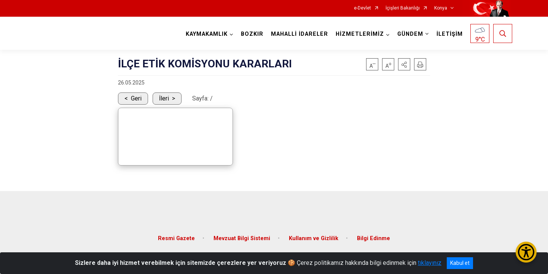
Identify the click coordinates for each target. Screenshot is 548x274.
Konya (440, 8)
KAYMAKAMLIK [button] (205, 34)
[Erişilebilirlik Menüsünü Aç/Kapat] (526, 252)
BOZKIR (251, 34)
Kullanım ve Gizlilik (313, 234)
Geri (136, 98)
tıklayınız (429, 262)
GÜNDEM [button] (409, 34)
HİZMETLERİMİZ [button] (359, 34)
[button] (404, 64)
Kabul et (460, 263)
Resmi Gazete (176, 234)
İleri (164, 98)
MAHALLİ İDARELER (298, 34)
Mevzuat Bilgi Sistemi (241, 234)
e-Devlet (362, 8)
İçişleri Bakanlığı (403, 8)
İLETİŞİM (448, 34)
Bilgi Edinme (373, 234)
